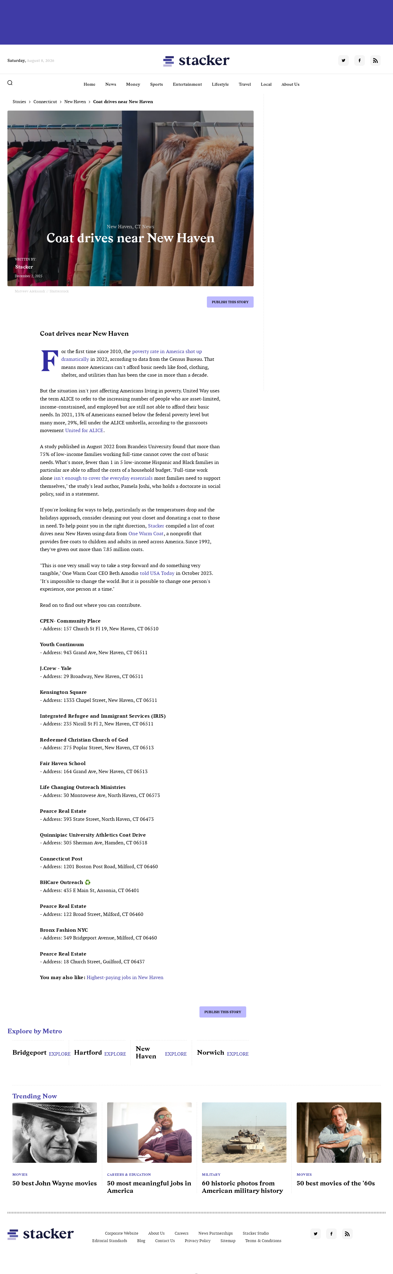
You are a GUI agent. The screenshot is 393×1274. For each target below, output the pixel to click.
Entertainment (187, 84)
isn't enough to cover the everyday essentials (103, 478)
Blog (141, 1240)
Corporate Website (121, 1233)
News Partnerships (216, 1233)
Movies (19, 1174)
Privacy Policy (198, 1240)
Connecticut (45, 101)
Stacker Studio (256, 1233)
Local (266, 84)
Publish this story (230, 302)
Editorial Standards (109, 1240)
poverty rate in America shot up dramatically (131, 355)
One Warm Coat (146, 533)
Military (211, 1174)
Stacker (24, 267)
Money (133, 84)
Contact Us (165, 1240)
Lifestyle (220, 84)
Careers (182, 1233)
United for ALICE (84, 430)
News (110, 84)
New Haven (75, 101)
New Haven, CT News (130, 226)
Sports (156, 84)
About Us (290, 84)
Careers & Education (129, 1174)
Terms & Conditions (263, 1240)
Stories (19, 101)
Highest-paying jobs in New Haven (125, 977)
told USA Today (157, 573)
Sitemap (228, 1240)
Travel (245, 84)
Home (89, 84)
